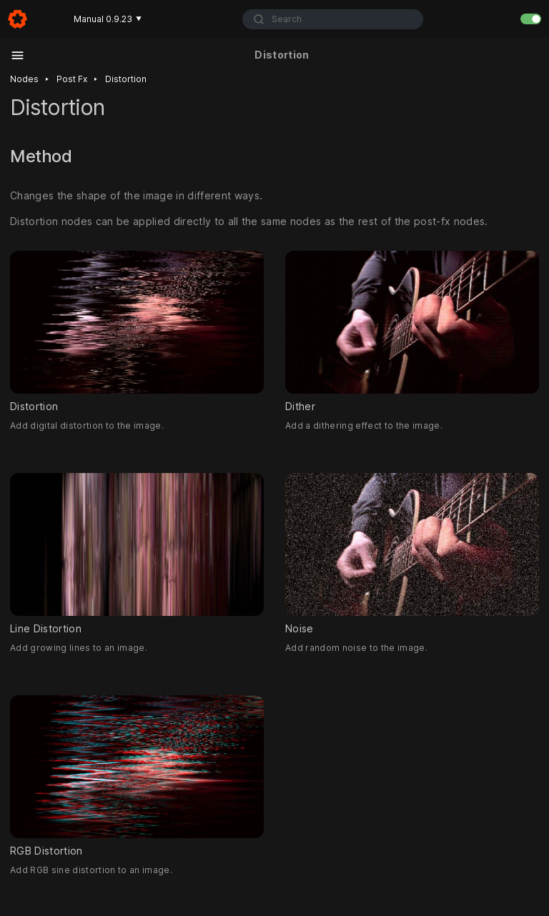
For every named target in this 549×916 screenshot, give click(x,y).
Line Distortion (137, 553)
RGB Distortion (137, 776)
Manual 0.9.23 (108, 19)
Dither (412, 331)
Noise (412, 553)
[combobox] (333, 19)
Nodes (24, 79)
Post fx (71, 79)
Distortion (126, 79)
